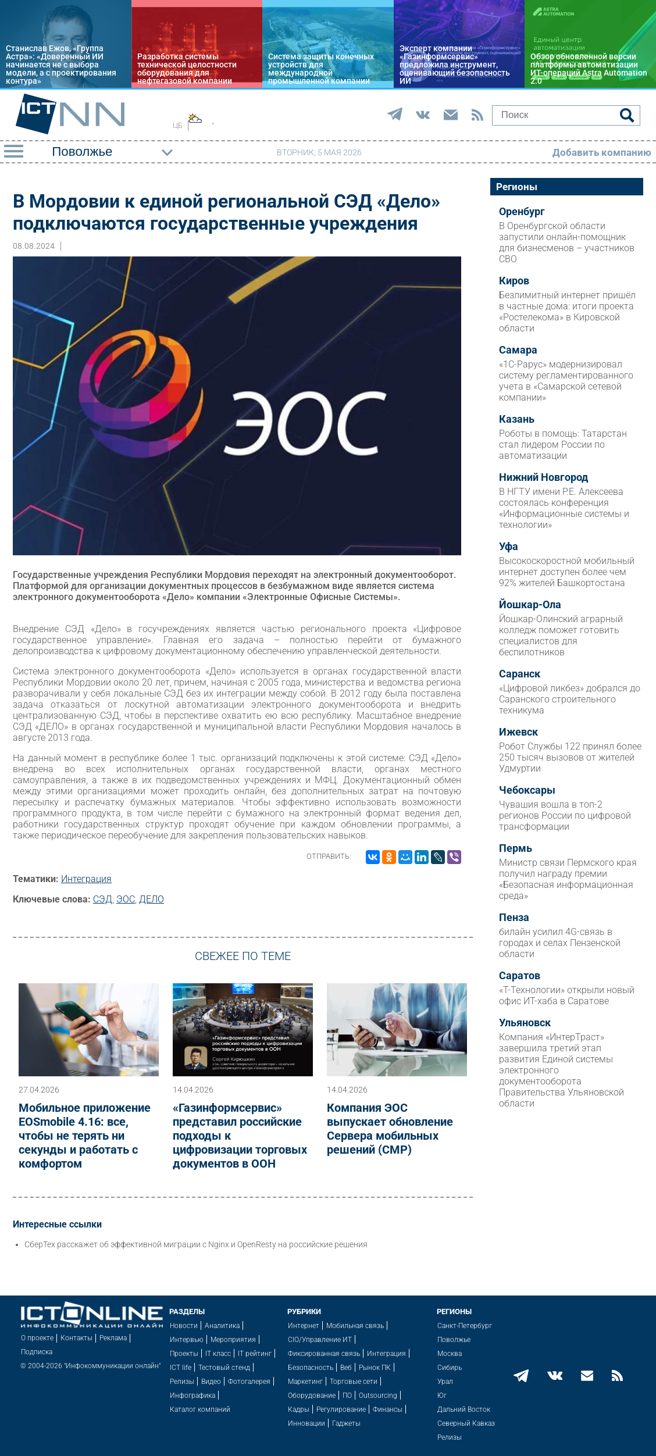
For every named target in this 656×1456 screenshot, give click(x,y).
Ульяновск (525, 1023)
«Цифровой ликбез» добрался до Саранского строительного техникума (569, 699)
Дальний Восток (463, 1409)
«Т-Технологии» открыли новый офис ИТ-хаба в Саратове (566, 995)
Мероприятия (233, 1340)
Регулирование (341, 1409)
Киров (514, 281)
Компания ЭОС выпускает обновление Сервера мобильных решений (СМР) (390, 1129)
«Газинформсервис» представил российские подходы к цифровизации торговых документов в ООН (240, 1135)
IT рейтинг (255, 1354)
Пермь (515, 848)
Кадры (298, 1409)
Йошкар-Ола (530, 605)
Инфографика (192, 1395)
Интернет (303, 1326)
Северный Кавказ (466, 1423)
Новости (184, 1326)
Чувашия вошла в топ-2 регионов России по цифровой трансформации (565, 815)
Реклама (113, 1338)
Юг (442, 1395)
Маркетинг (305, 1382)
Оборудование (312, 1395)
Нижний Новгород (543, 477)
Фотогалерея (249, 1382)
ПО (347, 1395)
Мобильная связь (355, 1326)
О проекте (37, 1338)
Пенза (514, 917)
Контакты (76, 1338)
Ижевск (518, 732)
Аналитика (222, 1326)
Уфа (508, 546)
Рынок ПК (375, 1368)
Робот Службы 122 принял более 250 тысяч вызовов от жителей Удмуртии (570, 757)
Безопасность (310, 1368)
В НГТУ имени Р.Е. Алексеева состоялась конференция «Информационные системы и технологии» (564, 508)
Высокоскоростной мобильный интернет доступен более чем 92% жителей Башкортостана (566, 571)
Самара (518, 350)
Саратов (519, 976)
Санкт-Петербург (464, 1326)
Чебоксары (527, 790)
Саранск (519, 674)
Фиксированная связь (324, 1354)
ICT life (180, 1368)
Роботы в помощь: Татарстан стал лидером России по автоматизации (563, 444)
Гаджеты (346, 1423)
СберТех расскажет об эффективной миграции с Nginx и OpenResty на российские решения (196, 1244)
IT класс (218, 1354)
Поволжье (453, 1340)
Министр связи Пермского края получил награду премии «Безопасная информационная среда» (568, 879)
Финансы (387, 1409)
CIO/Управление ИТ (320, 1340)
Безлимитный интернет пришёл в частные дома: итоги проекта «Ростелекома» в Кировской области (567, 312)
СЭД (102, 899)
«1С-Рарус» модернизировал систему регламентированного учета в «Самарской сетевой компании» (566, 381)
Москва (449, 1354)
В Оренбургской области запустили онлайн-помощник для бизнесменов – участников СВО (566, 242)
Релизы (182, 1382)
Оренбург (522, 211)
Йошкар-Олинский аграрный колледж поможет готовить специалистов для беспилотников (561, 635)
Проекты (184, 1354)
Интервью (187, 1340)
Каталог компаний (200, 1409)
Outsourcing (378, 1395)
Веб (346, 1368)
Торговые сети (353, 1382)
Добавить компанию (601, 152)
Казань (516, 419)
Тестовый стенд (224, 1368)
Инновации (306, 1423)
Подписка (36, 1352)
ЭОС (125, 899)
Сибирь (449, 1368)
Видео (211, 1382)
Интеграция (86, 878)
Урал (445, 1382)
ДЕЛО (151, 899)
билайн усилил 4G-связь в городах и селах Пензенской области (560, 942)
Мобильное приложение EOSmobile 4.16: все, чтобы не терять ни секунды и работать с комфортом (85, 1135)
